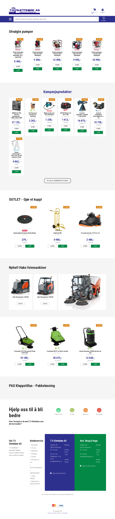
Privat (92, 12)
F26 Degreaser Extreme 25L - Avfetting (33, 116)
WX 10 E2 (18, 60)
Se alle (20, 307)
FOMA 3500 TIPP (90, 358)
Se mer (18, 68)
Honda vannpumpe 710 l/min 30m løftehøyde (96, 53)
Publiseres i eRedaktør (62, 516)
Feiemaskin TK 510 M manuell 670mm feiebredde (25, 355)
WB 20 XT (77, 59)
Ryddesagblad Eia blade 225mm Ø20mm (24, 236)
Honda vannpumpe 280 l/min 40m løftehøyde (37, 54)
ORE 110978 (24, 238)
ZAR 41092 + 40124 (16, 162)
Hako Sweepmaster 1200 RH (20, 300)
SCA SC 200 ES (98, 121)
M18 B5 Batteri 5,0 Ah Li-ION (65, 115)
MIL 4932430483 (65, 118)
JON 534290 (57, 238)
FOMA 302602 (33, 119)
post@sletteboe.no (56, 465)
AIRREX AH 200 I (16, 123)
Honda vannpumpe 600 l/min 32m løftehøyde (77, 54)
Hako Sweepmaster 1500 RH (45, 300)
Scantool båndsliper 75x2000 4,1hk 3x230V (82, 116)
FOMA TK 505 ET (57, 356)
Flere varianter (21, 302)
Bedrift (96, 12)
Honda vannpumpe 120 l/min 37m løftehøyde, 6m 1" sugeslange (18, 55)
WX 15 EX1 (37, 59)
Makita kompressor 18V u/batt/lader (49, 115)
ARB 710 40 (90, 238)
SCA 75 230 (82, 119)
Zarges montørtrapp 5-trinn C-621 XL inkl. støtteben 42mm (16, 158)
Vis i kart (54, 453)
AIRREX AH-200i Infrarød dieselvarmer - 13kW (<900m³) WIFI (16, 118)
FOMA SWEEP (25, 358)
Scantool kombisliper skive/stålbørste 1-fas (98, 117)
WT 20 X (97, 57)
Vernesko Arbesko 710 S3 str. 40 (90, 236)
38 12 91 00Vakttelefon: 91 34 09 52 (55, 460)
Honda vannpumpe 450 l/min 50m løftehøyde (57, 53)
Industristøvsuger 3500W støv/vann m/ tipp (90, 355)
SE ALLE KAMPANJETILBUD (57, 184)
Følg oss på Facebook (59, 477)
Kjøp (18, 72)
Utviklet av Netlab (52, 516)
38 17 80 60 (83, 457)
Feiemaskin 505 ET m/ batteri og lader (57, 354)
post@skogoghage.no (86, 460)
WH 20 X (57, 57)
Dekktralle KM (57, 236)
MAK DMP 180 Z (49, 118)
